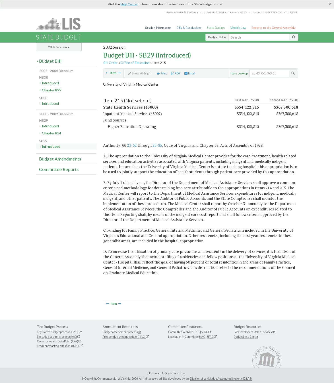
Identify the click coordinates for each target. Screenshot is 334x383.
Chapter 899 (51, 90)
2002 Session (58, 47)
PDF (175, 73)
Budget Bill (217, 37)
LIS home (257, 12)
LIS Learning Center (214, 12)
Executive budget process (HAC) (57, 336)
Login (293, 12)
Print (162, 73)
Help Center (129, 4)
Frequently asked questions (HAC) (124, 336)
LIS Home (153, 373)
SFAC (204, 332)
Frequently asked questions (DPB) (58, 346)
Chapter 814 (51, 133)
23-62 (132, 145)
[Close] (330, 4)
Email (189, 73)
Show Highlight (140, 73)
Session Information (158, 27)
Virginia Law (238, 27)
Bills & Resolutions (189, 27)
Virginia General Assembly (182, 12)
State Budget (216, 27)
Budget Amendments (60, 158)
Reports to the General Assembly (273, 27)
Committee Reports (59, 169)
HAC (197, 332)
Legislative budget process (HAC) (57, 332)
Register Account (276, 12)
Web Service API (265, 332)
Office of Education (135, 63)
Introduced (50, 83)
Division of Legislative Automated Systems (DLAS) (221, 378)
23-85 (157, 145)
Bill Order (110, 63)
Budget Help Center (246, 336)
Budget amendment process (120, 332)
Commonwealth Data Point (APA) (57, 341)
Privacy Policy (238, 12)
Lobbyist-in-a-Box (173, 373)
